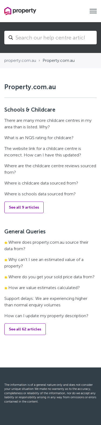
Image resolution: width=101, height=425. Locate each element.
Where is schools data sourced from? (40, 193)
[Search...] (50, 37)
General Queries (25, 231)
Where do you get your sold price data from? (51, 276)
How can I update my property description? (46, 315)
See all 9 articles (24, 207)
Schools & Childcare (29, 109)
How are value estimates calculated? (44, 287)
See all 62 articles (25, 329)
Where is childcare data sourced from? (41, 183)
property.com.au (20, 60)
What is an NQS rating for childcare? (39, 137)
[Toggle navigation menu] (93, 11)
